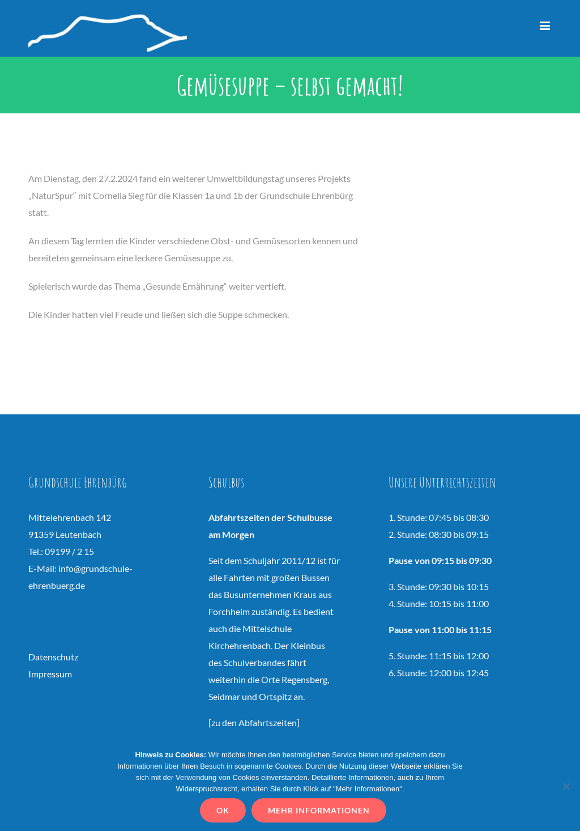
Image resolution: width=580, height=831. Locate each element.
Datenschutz (53, 656)
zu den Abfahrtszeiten (254, 722)
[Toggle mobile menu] (546, 26)
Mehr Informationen (319, 810)
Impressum (50, 673)
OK (222, 810)
